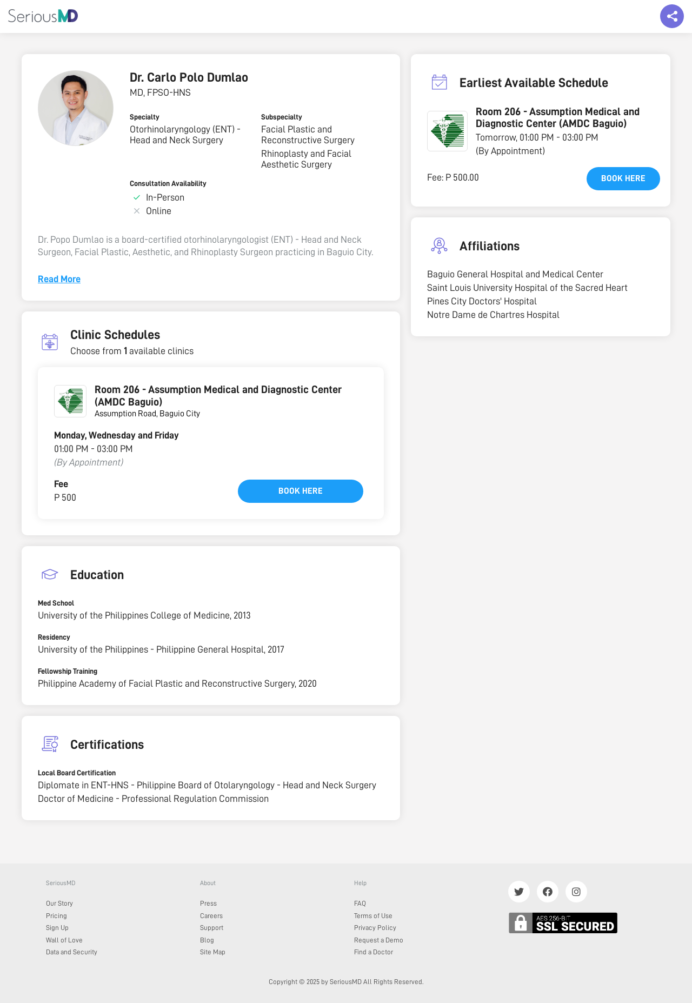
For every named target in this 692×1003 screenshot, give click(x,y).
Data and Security (71, 951)
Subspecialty (281, 117)
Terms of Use (373, 915)
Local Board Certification (77, 772)
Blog (207, 940)
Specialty (144, 117)
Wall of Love (64, 940)
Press (208, 903)
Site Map (212, 951)
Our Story (59, 903)
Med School (56, 603)
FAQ (360, 903)
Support (211, 927)
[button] (447, 131)
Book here (300, 491)
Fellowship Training (67, 671)
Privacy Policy (375, 927)
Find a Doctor (373, 951)
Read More (59, 279)
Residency (54, 637)
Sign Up (57, 927)
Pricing (56, 915)
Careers (211, 915)
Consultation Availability (168, 183)
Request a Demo (378, 940)
